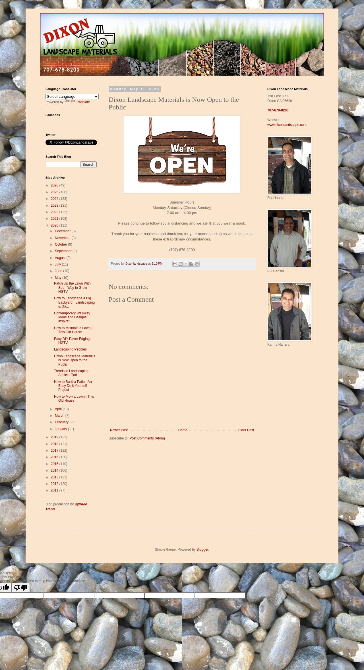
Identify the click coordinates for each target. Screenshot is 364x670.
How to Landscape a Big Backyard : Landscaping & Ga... (74, 302)
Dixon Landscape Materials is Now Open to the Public (74, 360)
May (58, 278)
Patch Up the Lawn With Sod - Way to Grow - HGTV (72, 287)
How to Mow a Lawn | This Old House (74, 399)
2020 (55, 225)
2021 (55, 219)
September (64, 251)
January (61, 429)
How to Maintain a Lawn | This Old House (73, 330)
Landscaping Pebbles (70, 349)
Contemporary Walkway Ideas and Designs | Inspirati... (72, 317)
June (59, 271)
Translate (77, 102)
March (60, 416)
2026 (55, 185)
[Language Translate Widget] (72, 96)
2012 (55, 484)
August (61, 258)
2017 (55, 451)
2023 (55, 206)
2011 (55, 490)
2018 (55, 444)
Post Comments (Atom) (147, 438)
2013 (55, 477)
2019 (55, 437)
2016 (55, 457)
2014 (55, 470)
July (58, 264)
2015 (55, 464)
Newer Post (119, 430)
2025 (55, 192)
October (61, 244)
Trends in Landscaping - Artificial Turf (72, 373)
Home (182, 430)
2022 (55, 212)
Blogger (202, 549)
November (63, 238)
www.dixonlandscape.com (287, 125)
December (63, 231)
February (62, 422)
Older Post (246, 430)
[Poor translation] (21, 587)
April (59, 409)
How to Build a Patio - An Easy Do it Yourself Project (73, 386)
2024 (55, 199)
